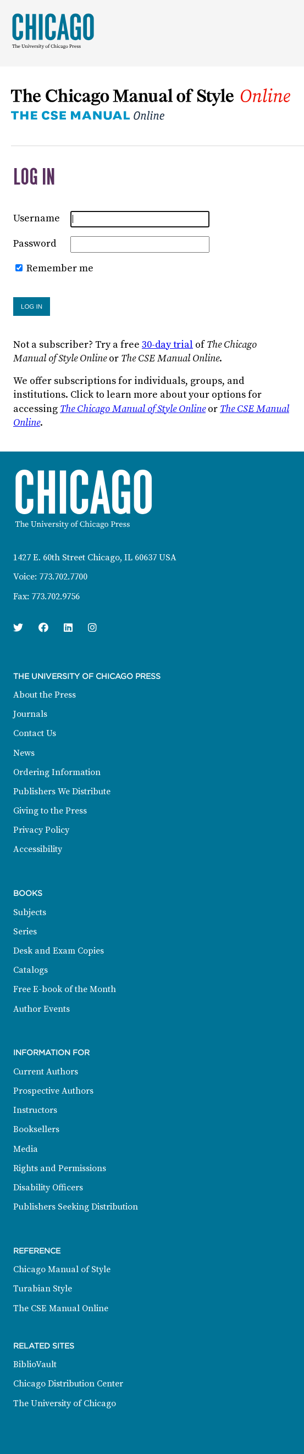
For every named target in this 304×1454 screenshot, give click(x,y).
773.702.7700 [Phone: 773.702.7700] (63, 576)
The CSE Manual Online (60, 1308)
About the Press (44, 694)
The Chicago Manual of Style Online (133, 409)
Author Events (41, 1009)
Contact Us (34, 733)
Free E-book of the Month (64, 989)
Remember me (59, 268)
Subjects (29, 912)
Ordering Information (57, 772)
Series (25, 931)
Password (34, 243)
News (24, 753)
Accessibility (37, 849)
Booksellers (36, 1129)
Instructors (35, 1110)
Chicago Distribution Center (68, 1383)
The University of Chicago (64, 1403)
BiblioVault (35, 1364)
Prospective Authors (53, 1090)
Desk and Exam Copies (58, 950)
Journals (30, 714)
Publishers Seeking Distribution (75, 1206)
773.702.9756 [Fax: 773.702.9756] (55, 596)
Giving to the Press (50, 810)
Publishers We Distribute (61, 791)
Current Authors (45, 1071)
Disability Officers (48, 1187)
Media (25, 1149)
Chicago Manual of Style (61, 1269)
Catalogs (30, 970)
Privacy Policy (41, 830)
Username (36, 218)
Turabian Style (42, 1288)
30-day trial (167, 344)
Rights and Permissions (59, 1168)
